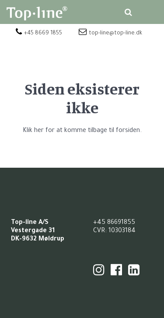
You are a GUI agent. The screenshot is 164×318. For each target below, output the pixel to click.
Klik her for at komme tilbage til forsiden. (82, 131)
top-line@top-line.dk (110, 33)
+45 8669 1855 (39, 33)
